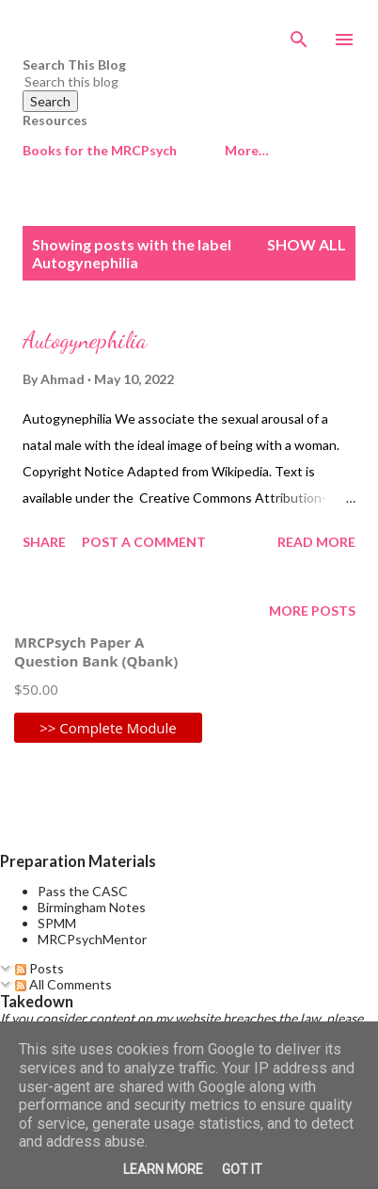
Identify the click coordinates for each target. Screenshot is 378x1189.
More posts (312, 611)
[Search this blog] (166, 81)
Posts (39, 968)
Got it (242, 1169)
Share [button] (44, 542)
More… (247, 150)
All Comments (63, 984)
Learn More (163, 1169)
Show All (306, 244)
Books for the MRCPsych (100, 150)
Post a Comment (144, 542)
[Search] (299, 34)
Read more (316, 542)
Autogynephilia (85, 340)
